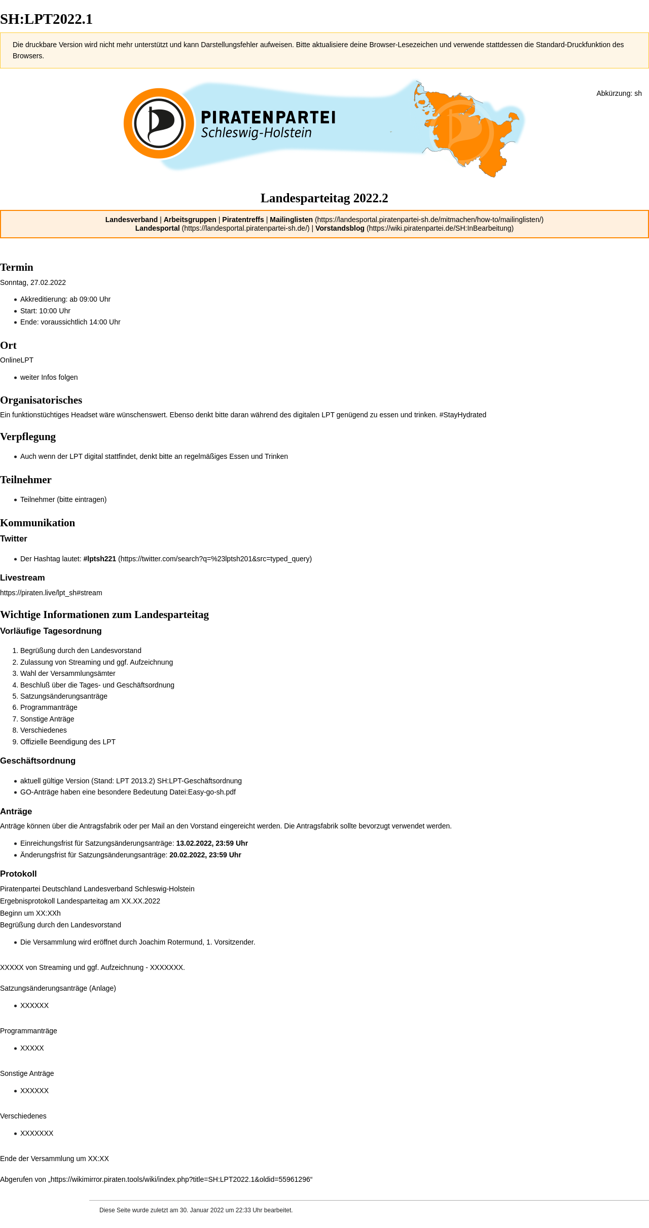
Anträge (16, 811)
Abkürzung (613, 93)
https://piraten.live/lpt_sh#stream (51, 593)
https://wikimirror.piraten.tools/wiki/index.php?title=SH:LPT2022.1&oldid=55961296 (180, 1179)
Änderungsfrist (43, 855)
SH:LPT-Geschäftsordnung (199, 781)
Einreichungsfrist (46, 843)
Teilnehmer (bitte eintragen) (63, 499)
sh (638, 93)
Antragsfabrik (100, 826)
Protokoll (18, 874)
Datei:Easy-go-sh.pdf (202, 792)
